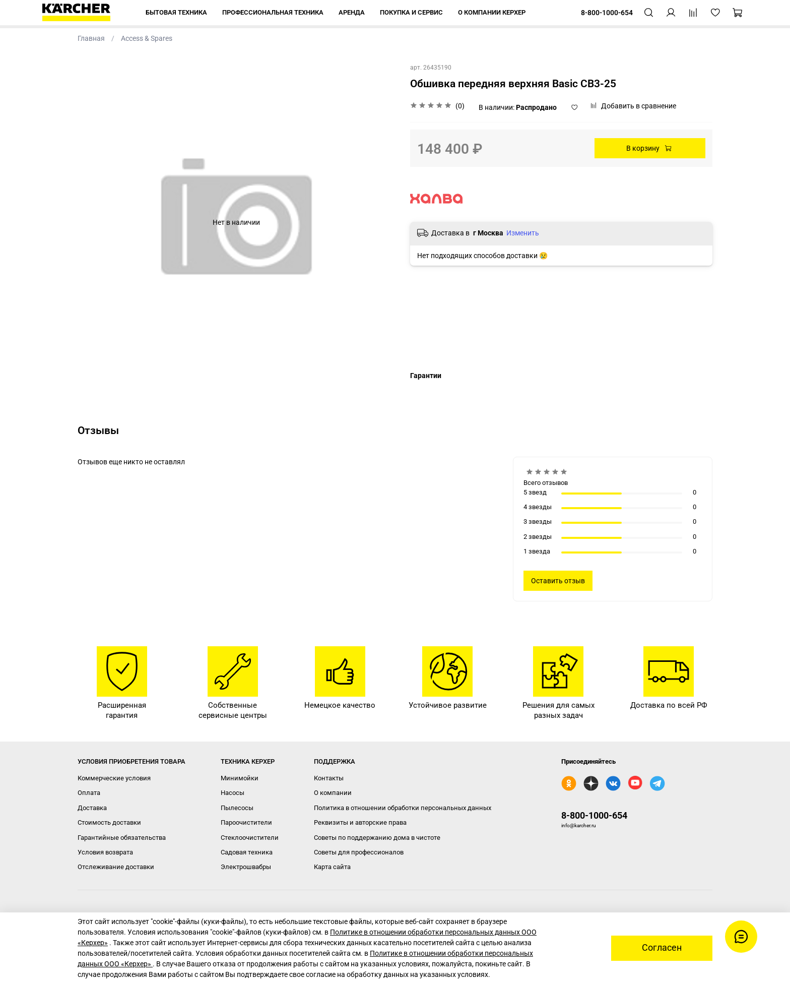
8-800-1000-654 (594, 815)
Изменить (522, 233)
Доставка (92, 808)
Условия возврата (105, 852)
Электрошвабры (246, 867)
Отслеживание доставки (116, 867)
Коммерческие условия (114, 778)
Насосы (232, 792)
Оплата (89, 792)
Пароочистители (246, 822)
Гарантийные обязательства (122, 837)
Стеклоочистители (250, 837)
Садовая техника (247, 852)
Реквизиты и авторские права (360, 822)
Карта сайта (332, 867)
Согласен (662, 948)
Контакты (329, 778)
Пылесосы (237, 808)
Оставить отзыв (558, 581)
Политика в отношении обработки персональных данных (402, 808)
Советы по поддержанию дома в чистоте (377, 837)
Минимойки (239, 778)
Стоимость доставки (109, 822)
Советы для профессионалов (359, 852)
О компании (333, 792)
